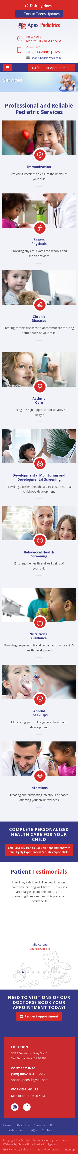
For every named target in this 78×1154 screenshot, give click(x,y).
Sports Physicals (39, 241)
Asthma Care (39, 400)
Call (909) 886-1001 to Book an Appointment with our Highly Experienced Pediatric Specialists (39, 850)
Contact (47, 1130)
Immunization (39, 166)
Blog (53, 1125)
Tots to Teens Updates (42, 13)
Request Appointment (51, 67)
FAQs (33, 1130)
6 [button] (44, 972)
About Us (22, 1125)
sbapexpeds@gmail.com (43, 58)
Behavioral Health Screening (39, 554)
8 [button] (54, 972)
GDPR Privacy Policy (15, 1149)
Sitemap (69, 1149)
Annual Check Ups (39, 713)
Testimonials (16, 1130)
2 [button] (23, 972)
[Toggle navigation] (7, 67)
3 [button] (28, 972)
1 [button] (18, 972)
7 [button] (49, 972)
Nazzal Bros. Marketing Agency (37, 1144)
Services (39, 1125)
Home (7, 1125)
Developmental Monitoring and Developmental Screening (39, 477)
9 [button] (59, 972)
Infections (39, 787)
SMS (56, 52)
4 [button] (33, 972)
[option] (39, 84)
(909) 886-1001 (38, 52)
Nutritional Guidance (39, 636)
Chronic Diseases (39, 318)
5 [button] (38, 972)
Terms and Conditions (46, 1149)
